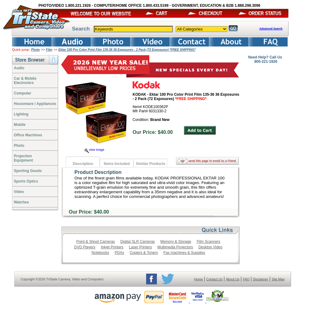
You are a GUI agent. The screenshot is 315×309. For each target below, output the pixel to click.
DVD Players (84, 247)
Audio (19, 68)
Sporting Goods (28, 171)
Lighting (21, 114)
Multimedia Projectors (175, 247)
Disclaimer (260, 279)
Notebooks (100, 253)
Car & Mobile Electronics (25, 80)
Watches (21, 202)
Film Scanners (208, 241)
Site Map (278, 279)
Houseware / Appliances (35, 104)
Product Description (98, 172)
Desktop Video (210, 247)
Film (49, 49)
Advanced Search (271, 28)
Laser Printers (140, 247)
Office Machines (28, 135)
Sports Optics (26, 181)
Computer (22, 93)
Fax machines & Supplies (184, 253)
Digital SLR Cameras (137, 241)
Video (19, 192)
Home (198, 279)
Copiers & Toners (144, 253)
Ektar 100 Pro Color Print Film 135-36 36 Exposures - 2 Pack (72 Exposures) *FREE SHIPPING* (127, 49)
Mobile (20, 124)
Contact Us (214, 279)
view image (94, 149)
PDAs (119, 253)
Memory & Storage (175, 241)
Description (83, 164)
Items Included (117, 164)
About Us (232, 279)
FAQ (246, 279)
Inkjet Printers (112, 247)
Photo (35, 49)
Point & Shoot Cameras (95, 241)
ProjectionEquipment (23, 158)
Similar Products (150, 164)
